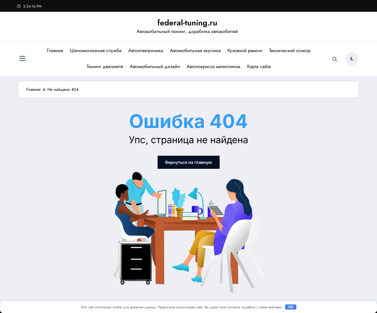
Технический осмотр (290, 50)
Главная (55, 50)
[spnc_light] (351, 58)
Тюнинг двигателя (105, 66)
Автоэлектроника (145, 50)
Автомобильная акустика (195, 50)
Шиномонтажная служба (95, 50)
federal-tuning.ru (187, 22)
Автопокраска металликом (213, 66)
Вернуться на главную (188, 162)
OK (290, 306)
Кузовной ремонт (245, 50)
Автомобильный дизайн (155, 66)
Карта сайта (259, 66)
